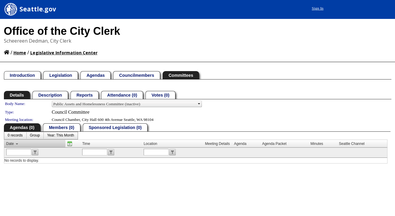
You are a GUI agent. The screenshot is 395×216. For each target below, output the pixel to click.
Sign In (318, 8)
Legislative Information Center (63, 53)
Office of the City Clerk (62, 31)
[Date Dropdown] (60, 135)
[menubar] (41, 136)
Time (86, 144)
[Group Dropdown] (34, 135)
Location (150, 144)
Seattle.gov (37, 9)
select (199, 103)
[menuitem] (15, 135)
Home (19, 53)
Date (10, 144)
